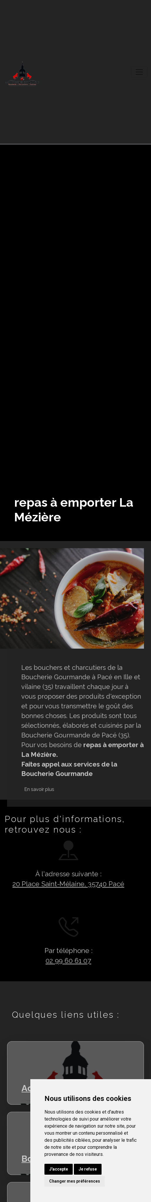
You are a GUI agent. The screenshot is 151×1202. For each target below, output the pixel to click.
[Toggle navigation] (139, 72)
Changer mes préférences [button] (74, 1181)
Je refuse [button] (88, 1169)
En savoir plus (61, 810)
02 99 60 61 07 (47, 962)
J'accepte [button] (58, 1169)
